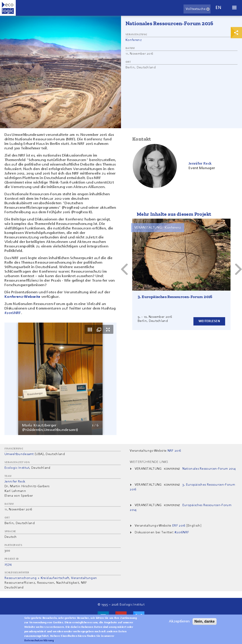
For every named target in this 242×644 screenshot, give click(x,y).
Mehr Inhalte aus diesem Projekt (174, 214)
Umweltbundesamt (19, 454)
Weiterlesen (209, 321)
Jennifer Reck (14, 481)
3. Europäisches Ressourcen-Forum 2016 (175, 296)
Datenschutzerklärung (39, 640)
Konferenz (133, 40)
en (218, 8)
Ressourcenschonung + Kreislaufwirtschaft (36, 578)
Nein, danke (205, 621)
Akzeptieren (179, 621)
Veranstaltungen (84, 578)
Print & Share (236, 32)
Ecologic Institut (16, 467)
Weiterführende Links (149, 462)
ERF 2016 (179, 525)
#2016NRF (12, 313)
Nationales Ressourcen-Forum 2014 (208, 468)
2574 (7, 564)
